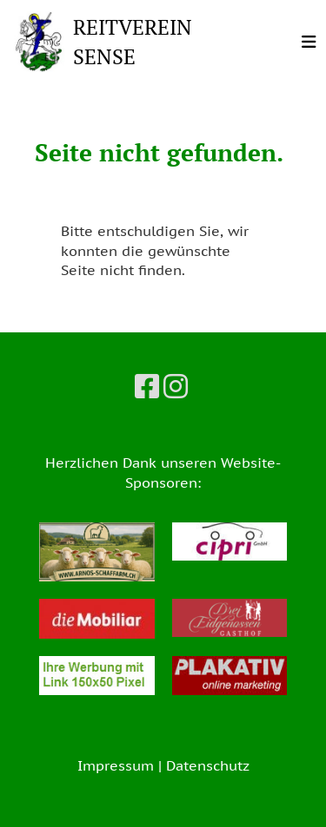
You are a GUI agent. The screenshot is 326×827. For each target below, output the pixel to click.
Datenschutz (207, 765)
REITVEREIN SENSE (132, 41)
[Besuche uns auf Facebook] (147, 386)
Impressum (115, 765)
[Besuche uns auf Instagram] (175, 386)
